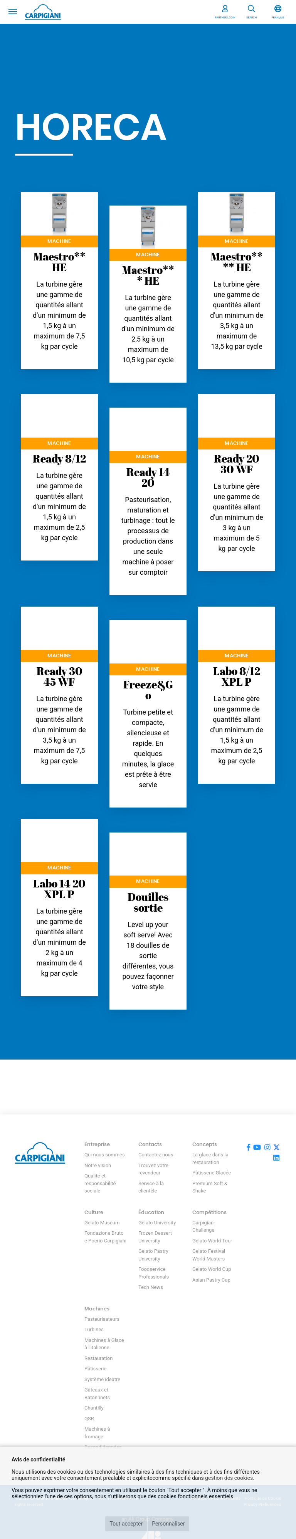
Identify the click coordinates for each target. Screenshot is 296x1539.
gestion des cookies (229, 1478)
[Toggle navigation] (13, 11)
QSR (89, 1418)
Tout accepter (126, 1524)
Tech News (150, 1287)
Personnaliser (168, 1524)
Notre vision (97, 1165)
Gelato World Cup (211, 1269)
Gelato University (157, 1223)
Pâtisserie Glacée (211, 1173)
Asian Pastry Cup (211, 1280)
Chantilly (94, 1408)
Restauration (98, 1358)
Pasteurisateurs (101, 1319)
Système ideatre (102, 1379)
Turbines (94, 1329)
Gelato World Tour (212, 1241)
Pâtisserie (95, 1369)
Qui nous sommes (104, 1155)
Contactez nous (155, 1155)
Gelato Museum (101, 1223)
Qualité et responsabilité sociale (100, 1183)
